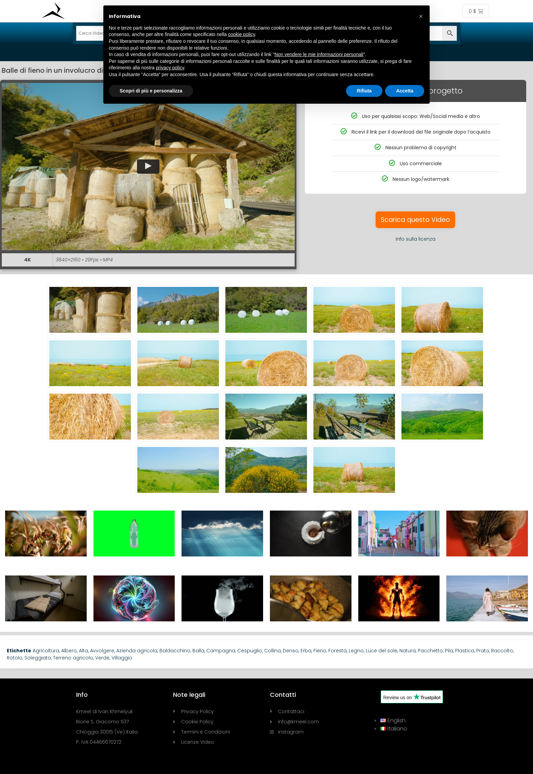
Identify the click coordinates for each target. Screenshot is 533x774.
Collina (272, 650)
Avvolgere (102, 650)
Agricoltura (46, 650)
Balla (198, 650)
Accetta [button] (404, 90)
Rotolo (14, 657)
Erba (305, 650)
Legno (356, 650)
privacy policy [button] (170, 67)
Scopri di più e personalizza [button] (151, 90)
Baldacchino (174, 650)
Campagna (220, 650)
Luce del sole (381, 650)
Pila (449, 650)
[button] (148, 166)
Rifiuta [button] (364, 90)
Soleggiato (37, 657)
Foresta (337, 650)
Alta (83, 650)
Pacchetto (430, 650)
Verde (102, 657)
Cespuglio (249, 650)
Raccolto (502, 650)
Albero (69, 650)
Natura (407, 650)
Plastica (464, 650)
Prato (482, 650)
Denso (290, 650)
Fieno (319, 650)
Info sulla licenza (415, 239)
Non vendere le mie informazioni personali (318, 54)
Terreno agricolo (73, 657)
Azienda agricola (136, 650)
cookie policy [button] (241, 34)
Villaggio (121, 657)
